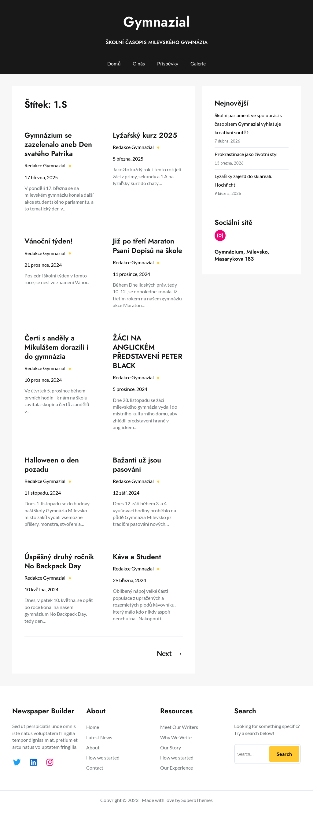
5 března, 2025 (128, 159)
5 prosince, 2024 (130, 389)
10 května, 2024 (41, 589)
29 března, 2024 (129, 580)
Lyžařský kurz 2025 (145, 135)
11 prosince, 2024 (131, 274)
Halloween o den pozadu (51, 464)
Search (284, 754)
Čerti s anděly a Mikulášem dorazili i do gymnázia (56, 347)
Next (170, 653)
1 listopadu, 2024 (42, 493)
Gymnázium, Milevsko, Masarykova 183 (242, 255)
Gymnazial (156, 22)
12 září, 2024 (126, 493)
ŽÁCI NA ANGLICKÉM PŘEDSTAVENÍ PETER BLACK (147, 351)
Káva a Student (137, 556)
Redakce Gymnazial (44, 165)
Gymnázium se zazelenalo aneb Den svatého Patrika (58, 144)
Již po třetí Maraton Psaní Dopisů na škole (147, 245)
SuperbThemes (197, 800)
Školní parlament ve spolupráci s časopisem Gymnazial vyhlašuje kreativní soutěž (248, 123)
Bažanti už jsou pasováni (137, 464)
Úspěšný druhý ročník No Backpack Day (59, 561)
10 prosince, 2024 (43, 380)
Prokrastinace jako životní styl (246, 154)
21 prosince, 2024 (43, 265)
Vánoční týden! (48, 241)
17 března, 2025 (41, 177)
